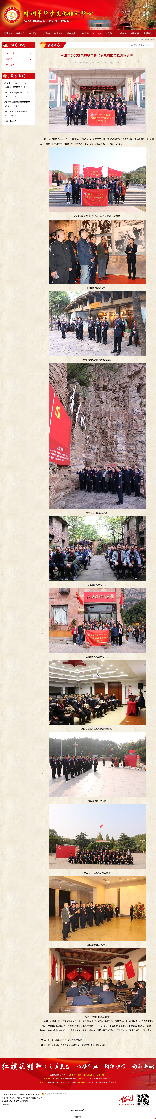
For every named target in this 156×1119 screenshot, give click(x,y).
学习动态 (97, 33)
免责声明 (78, 1117)
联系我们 (147, 33)
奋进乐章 (59, 33)
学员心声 (109, 33)
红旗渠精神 (46, 33)
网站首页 (8, 33)
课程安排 (72, 33)
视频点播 (135, 33)
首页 (140, 45)
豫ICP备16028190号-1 (78, 1110)
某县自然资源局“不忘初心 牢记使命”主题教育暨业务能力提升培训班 (82, 1045)
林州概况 (21, 33)
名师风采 (84, 33)
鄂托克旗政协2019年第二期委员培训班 (69, 1040)
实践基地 (122, 33)
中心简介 (34, 33)
